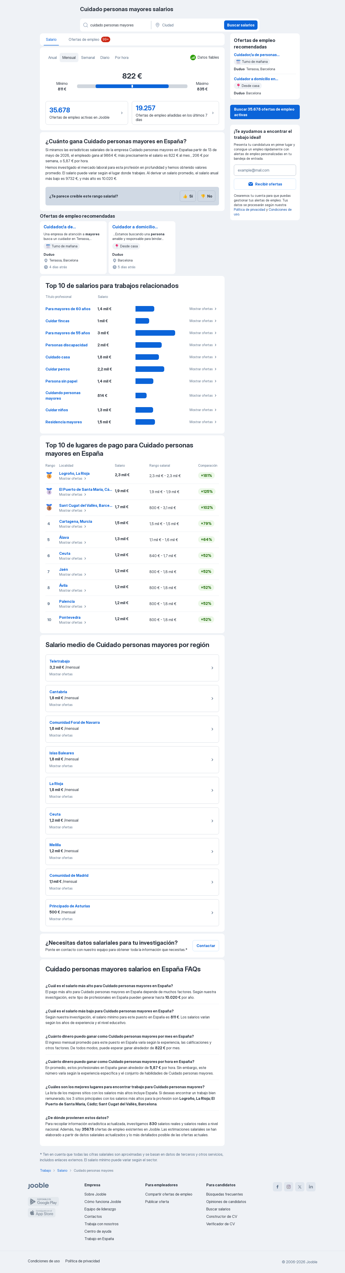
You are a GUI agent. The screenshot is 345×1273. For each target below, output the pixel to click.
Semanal (88, 57)
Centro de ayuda (97, 1231)
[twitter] (299, 1186)
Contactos (93, 1216)
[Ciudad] (187, 25)
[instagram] (288, 1186)
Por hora (122, 57)
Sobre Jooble (95, 1194)
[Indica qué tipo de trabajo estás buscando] (115, 25)
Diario (105, 57)
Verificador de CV (220, 1224)
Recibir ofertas (265, 184)
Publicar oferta (157, 1201)
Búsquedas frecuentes (224, 1194)
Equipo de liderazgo (100, 1209)
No (206, 196)
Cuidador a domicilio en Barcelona (133, 227)
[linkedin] (311, 1186)
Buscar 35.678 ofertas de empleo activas (264, 112)
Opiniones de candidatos (226, 1201)
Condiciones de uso (44, 1261)
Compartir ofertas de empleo (168, 1194)
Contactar (206, 945)
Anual (52, 57)
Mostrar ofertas (204, 308)
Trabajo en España (99, 1238)
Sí (188, 196)
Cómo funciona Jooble (102, 1201)
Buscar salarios (241, 25)
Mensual (69, 57)
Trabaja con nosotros (101, 1224)
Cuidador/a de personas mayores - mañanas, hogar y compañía (64, 227)
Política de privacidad (249, 209)
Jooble (311, 1262)
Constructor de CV (221, 1216)
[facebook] (277, 1186)
